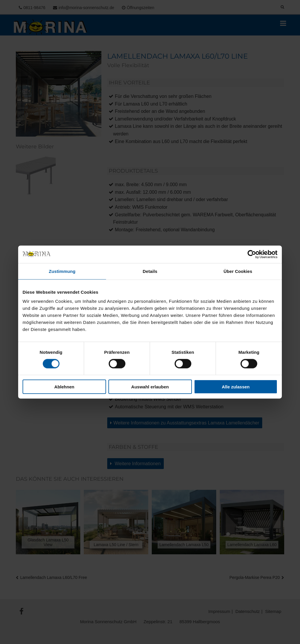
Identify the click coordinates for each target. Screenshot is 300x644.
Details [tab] (150, 271)
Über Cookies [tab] (238, 271)
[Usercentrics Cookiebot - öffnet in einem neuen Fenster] (251, 254)
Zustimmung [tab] (62, 271)
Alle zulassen (236, 386)
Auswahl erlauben (150, 386)
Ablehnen (64, 386)
